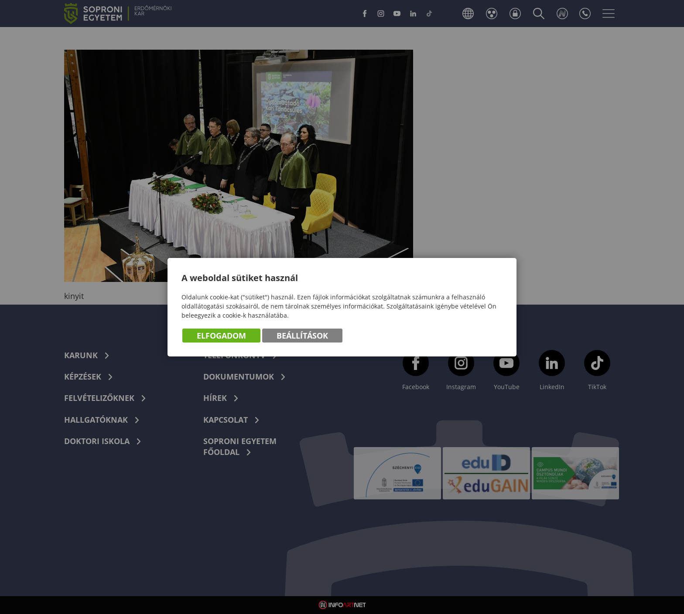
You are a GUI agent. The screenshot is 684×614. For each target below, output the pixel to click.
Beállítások (302, 335)
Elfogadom (221, 335)
